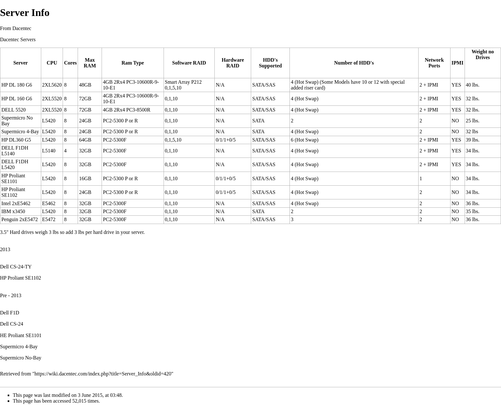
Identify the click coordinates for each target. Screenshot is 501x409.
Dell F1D (9, 312)
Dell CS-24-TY (16, 266)
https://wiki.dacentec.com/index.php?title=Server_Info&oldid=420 (103, 373)
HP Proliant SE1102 (20, 278)
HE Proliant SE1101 (21, 335)
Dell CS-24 (11, 324)
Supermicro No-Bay (20, 357)
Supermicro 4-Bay (19, 346)
